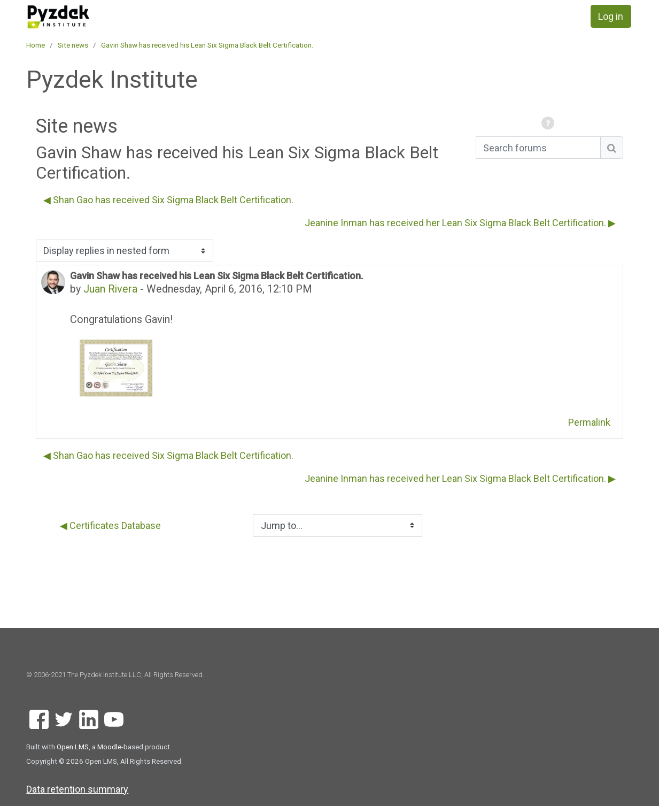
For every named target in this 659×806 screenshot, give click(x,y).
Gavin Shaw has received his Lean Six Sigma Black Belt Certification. (207, 45)
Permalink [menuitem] (589, 422)
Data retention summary (77, 789)
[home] (87, 17)
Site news (73, 45)
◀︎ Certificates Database (110, 525)
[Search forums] (538, 147)
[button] (549, 123)
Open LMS (73, 746)
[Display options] (124, 251)
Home (35, 45)
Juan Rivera (110, 289)
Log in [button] (610, 16)
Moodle (109, 746)
